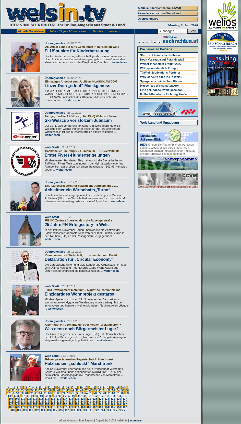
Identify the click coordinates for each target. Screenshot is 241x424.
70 (67, 393)
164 (107, 404)
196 (61, 410)
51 (104, 390)
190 (25, 410)
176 (59, 407)
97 (69, 396)
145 (113, 401)
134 (47, 401)
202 (97, 410)
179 (77, 407)
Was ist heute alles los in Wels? (161, 76)
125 (113, 398)
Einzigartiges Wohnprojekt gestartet (80, 294)
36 (35, 390)
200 (85, 410)
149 (17, 404)
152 (35, 404)
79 (108, 393)
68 (58, 393)
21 (90, 387)
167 (125, 404)
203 (103, 410)
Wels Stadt (52, 147)
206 (121, 410)
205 (115, 410)
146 (119, 401)
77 (100, 393)
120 (83, 398)
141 (89, 401)
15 (63, 387)
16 (67, 387)
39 (49, 390)
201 (91, 410)
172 (35, 407)
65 (45, 393)
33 (22, 390)
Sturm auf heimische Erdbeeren (161, 55)
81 (118, 393)
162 (95, 404)
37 (40, 390)
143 (101, 401)
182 (95, 407)
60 (22, 393)
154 (47, 404)
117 (65, 398)
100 (83, 396)
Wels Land (52, 355)
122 (95, 398)
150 (23, 404)
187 (125, 407)
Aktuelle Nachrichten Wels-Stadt (159, 7)
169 (17, 407)
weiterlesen (119, 62)
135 (53, 401)
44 (72, 390)
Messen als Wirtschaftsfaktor (159, 85)
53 (113, 390)
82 (122, 393)
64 (40, 393)
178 (71, 407)
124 (107, 398)
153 (41, 404)
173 (41, 407)
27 (117, 387)
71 (72, 393)
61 (26, 393)
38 (45, 390)
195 (55, 410)
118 (71, 398)
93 (50, 396)
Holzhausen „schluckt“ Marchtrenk (79, 363)
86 (18, 396)
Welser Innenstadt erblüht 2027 (161, 63)
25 (108, 387)
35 (31, 390)
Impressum (136, 420)
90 (37, 396)
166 (119, 404)
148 (11, 404)
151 (29, 404)
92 (46, 396)
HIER (143, 144)
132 (35, 401)
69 (63, 393)
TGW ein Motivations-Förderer (160, 72)
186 (119, 407)
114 (47, 398)
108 (11, 398)
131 (29, 401)
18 (76, 387)
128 (11, 401)
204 (109, 410)
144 (107, 401)
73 (81, 393)
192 (37, 410)
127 (125, 398)
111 (29, 398)
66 (49, 393)
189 (19, 410)
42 (63, 390)
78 (104, 393)
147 (125, 401)
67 (54, 393)
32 (17, 390)
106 (119, 396)
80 (113, 393)
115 (53, 398)
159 (77, 404)
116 (59, 398)
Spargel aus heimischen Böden (161, 81)
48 (90, 390)
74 (86, 393)
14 (58, 387)
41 (58, 390)
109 (17, 398)
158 (71, 404)
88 (28, 396)
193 (43, 410)
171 (29, 407)
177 (65, 407)
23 (99, 387)
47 (86, 390)
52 (108, 390)
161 (89, 404)
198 (73, 410)
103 (101, 396)
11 (44, 387)
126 (119, 398)
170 (23, 407)
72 (77, 393)
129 (17, 401)
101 (89, 396)
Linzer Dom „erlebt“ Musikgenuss (77, 86)
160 (83, 404)
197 (67, 410)
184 (107, 407)
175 (53, 407)
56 (127, 390)
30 (8, 390)
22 (94, 387)
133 (41, 401)
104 (107, 396)
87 (23, 396)
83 (127, 393)
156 (59, 404)
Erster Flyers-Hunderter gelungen (77, 155)
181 (89, 407)
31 (12, 390)
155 (53, 404)
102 (95, 396)
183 (101, 407)
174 (47, 407)
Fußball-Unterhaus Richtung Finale (163, 94)
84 (9, 396)
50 (100, 390)
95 (59, 396)
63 (35, 393)
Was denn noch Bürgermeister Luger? (82, 329)
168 (11, 407)
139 (77, 401)
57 (8, 393)
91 (41, 396)
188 (13, 410)
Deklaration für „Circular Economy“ (79, 259)
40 (54, 390)
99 (78, 396)
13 (53, 387)
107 (125, 396)
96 (64, 396)
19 (81, 387)
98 (73, 396)
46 (81, 390)
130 (23, 401)
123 (101, 398)
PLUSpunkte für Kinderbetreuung (77, 51)
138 (71, 401)
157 (65, 404)
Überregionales (148, 18)
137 (65, 401)
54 (118, 390)
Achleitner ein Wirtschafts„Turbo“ (77, 190)
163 (101, 404)
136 (59, 401)
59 (17, 393)
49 (95, 390)
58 (12, 393)
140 (83, 401)
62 (31, 393)
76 (95, 393)
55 (122, 390)
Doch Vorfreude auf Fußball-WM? (162, 59)
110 (23, 398)
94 (55, 396)
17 (72, 387)
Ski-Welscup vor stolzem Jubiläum (78, 120)
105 (113, 396)
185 (113, 407)
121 (89, 398)
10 (40, 387)
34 (26, 390)
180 (83, 407)
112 (35, 398)
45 (77, 390)
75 (90, 393)
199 (79, 410)
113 (41, 398)
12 (49, 387)
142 (95, 401)
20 (85, 387)
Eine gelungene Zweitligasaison (161, 89)
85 (14, 396)
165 (113, 404)
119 (77, 398)
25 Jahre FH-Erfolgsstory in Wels (77, 224)
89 (32, 396)
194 (49, 410)
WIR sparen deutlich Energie (159, 68)
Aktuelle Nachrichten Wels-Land (159, 13)
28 (122, 387)
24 (104, 387)
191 (31, 410)
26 (113, 387)
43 (67, 390)
